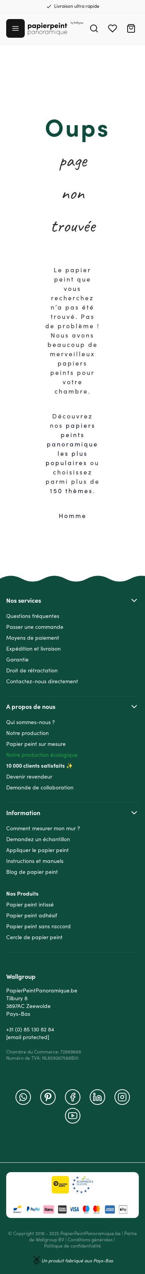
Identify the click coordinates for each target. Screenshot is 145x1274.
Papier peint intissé (30, 904)
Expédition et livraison (33, 648)
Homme (73, 516)
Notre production (27, 733)
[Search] (94, 28)
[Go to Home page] (55, 28)
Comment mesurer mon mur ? (43, 828)
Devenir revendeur (29, 776)
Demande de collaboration (39, 787)
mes (85, 491)
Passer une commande (34, 626)
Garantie (17, 659)
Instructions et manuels (34, 861)
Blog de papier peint (32, 871)
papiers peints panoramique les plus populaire (72, 444)
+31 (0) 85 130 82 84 (30, 1029)
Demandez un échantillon (38, 839)
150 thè (64, 491)
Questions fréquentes (32, 616)
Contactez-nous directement (42, 681)
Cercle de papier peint (34, 937)
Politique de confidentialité (72, 1246)
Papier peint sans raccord (38, 926)
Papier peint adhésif (31, 915)
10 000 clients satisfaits (35, 765)
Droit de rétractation (32, 670)
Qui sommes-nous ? (30, 722)
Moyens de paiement (32, 637)
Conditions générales (90, 1239)
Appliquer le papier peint (37, 850)
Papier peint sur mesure (36, 743)
